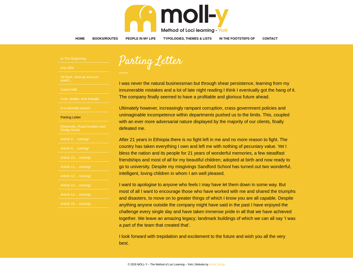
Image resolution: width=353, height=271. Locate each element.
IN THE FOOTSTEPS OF (237, 38)
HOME (80, 38)
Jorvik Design (217, 264)
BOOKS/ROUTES (105, 38)
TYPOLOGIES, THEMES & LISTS (187, 38)
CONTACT (270, 38)
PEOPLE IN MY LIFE (141, 38)
